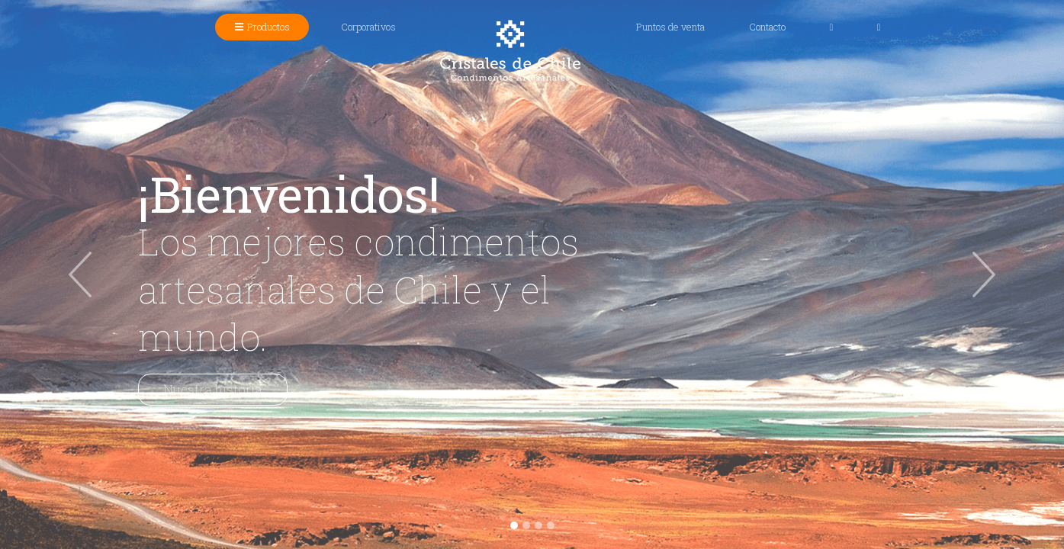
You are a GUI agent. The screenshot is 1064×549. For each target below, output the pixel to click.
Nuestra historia (212, 389)
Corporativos (368, 27)
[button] (79, 274)
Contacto (767, 27)
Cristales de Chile (510, 50)
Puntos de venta (670, 27)
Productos (272, 26)
